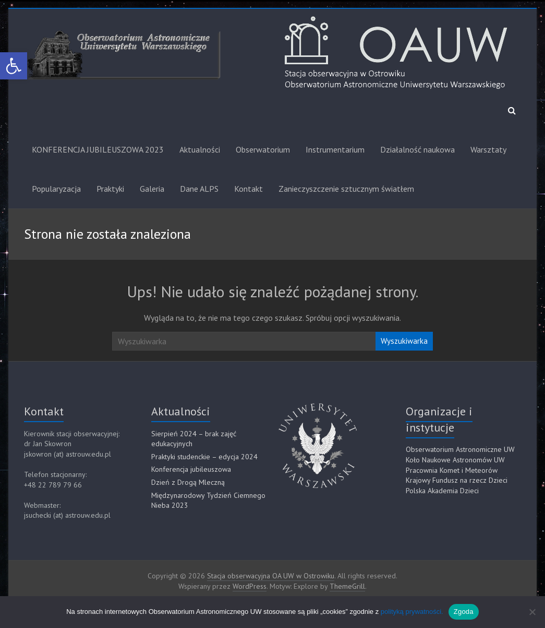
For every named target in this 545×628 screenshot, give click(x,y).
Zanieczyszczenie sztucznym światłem (346, 188)
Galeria (152, 188)
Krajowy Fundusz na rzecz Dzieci (456, 480)
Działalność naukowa (417, 149)
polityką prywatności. (412, 611)
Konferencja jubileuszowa (191, 469)
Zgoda (464, 611)
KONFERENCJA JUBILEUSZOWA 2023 (98, 149)
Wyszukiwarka (404, 341)
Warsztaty (488, 149)
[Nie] (532, 612)
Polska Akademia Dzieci (442, 490)
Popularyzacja (56, 188)
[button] (13, 65)
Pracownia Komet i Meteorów (452, 470)
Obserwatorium (263, 149)
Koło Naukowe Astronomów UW (455, 459)
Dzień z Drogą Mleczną (188, 482)
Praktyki (110, 188)
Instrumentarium (335, 149)
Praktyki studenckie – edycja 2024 (204, 456)
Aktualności (199, 149)
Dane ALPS (199, 188)
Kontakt (248, 188)
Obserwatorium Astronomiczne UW (460, 449)
